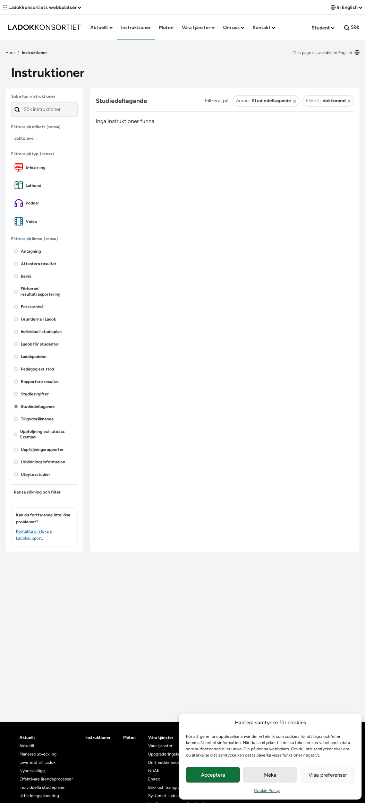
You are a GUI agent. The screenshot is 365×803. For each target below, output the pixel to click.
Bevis (22, 276)
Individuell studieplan (38, 331)
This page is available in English (326, 52)
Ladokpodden (30, 356)
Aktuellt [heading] (27, 737)
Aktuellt (101, 27)
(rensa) (53, 126)
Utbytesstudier (32, 474)
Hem (10, 52)
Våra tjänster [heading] (160, 737)
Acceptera (213, 775)
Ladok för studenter (36, 344)
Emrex (154, 779)
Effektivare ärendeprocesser (46, 779)
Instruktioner (136, 27)
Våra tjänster (198, 27)
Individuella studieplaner (43, 787)
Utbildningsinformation (39, 462)
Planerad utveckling (38, 754)
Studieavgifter (31, 394)
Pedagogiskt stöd (34, 369)
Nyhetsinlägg (32, 770)
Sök (351, 27)
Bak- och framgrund (166, 787)
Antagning (27, 251)
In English (346, 7)
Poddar (27, 203)
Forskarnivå (28, 306)
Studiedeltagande (34, 406)
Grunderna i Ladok (35, 319)
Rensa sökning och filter (37, 492)
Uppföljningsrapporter (39, 449)
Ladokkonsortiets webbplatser (42, 7)
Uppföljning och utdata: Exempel (40, 434)
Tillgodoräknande (34, 419)
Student (323, 28)
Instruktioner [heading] (98, 737)
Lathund (28, 185)
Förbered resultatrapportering (37, 291)
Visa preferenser (327, 775)
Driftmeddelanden (165, 762)
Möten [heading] (129, 737)
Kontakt (264, 27)
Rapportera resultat (36, 381)
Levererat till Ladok (37, 762)
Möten (166, 27)
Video (26, 221)
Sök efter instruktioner (33, 96)
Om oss (233, 27)
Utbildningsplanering (39, 795)
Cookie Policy (267, 790)
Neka (270, 775)
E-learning (30, 167)
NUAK (153, 770)
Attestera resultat (35, 263)
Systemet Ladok (163, 795)
